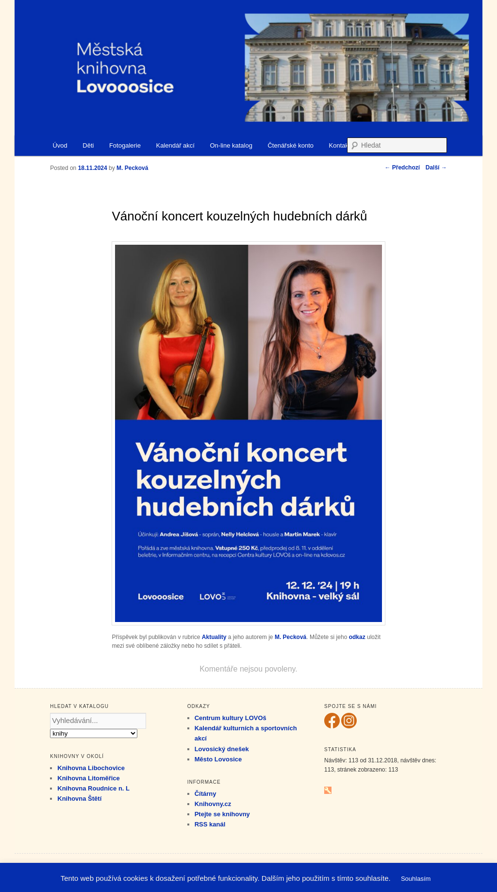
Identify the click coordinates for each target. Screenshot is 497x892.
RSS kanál (210, 824)
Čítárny (205, 793)
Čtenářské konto (290, 145)
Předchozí (402, 167)
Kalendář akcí (175, 145)
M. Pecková (290, 637)
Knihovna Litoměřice (88, 778)
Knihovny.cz (213, 804)
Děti (88, 145)
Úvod (59, 145)
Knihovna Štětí (79, 798)
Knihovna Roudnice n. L (93, 788)
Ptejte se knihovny (222, 814)
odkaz (357, 637)
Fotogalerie (125, 145)
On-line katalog (231, 145)
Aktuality (214, 637)
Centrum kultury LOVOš (230, 718)
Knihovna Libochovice (91, 768)
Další (436, 167)
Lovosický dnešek (222, 749)
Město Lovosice (218, 759)
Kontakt (339, 145)
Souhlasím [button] (416, 878)
